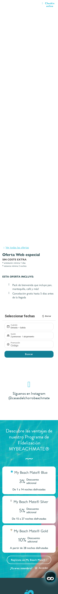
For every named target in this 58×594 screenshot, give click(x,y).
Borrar (46, 316)
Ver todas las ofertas (17, 247)
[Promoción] (31, 345)
